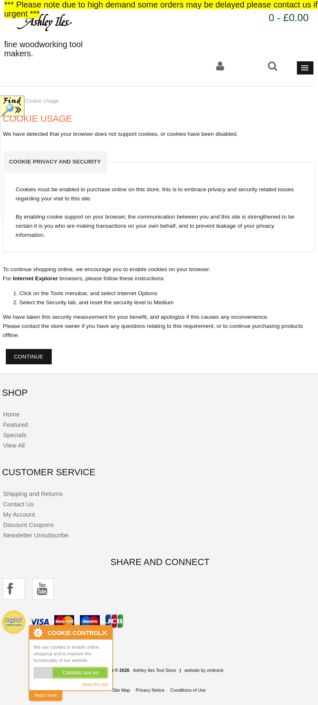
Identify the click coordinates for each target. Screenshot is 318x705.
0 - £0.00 (289, 17)
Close (105, 632)
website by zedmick (203, 670)
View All (13, 445)
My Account (19, 514)
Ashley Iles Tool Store (154, 670)
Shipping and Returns (33, 493)
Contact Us (18, 504)
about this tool (95, 684)
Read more (45, 695)
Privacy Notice (150, 690)
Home (11, 414)
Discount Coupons (28, 524)
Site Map (121, 690)
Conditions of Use (188, 690)
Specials (14, 434)
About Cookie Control (37, 633)
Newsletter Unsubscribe (35, 535)
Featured (15, 424)
